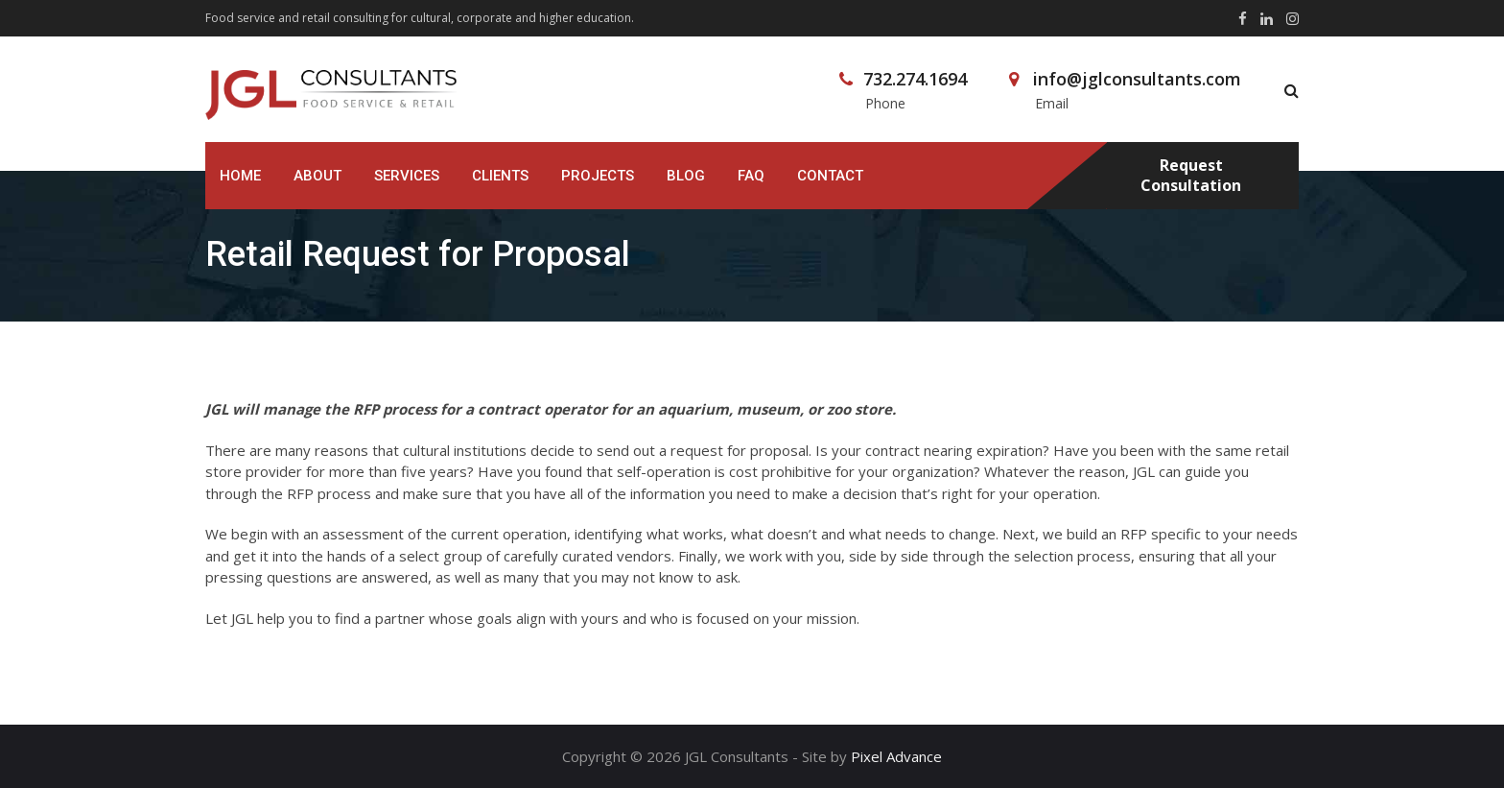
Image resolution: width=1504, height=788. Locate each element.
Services (406, 175)
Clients (500, 175)
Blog (686, 175)
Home (240, 175)
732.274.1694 (915, 78)
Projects (597, 175)
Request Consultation (1190, 175)
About (317, 175)
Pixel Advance (896, 756)
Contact (830, 175)
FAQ (751, 175)
